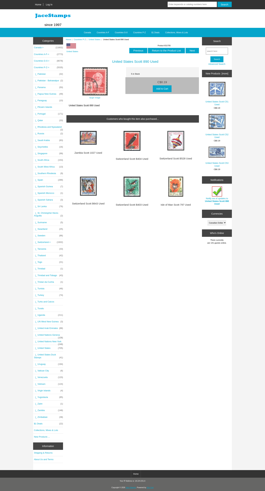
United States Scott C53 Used (217, 157)
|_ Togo (48, 262)
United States (94, 39)
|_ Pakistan (48, 74)
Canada (87, 32)
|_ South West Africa (48, 166)
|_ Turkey (48, 295)
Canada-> (48, 47)
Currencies (217, 213)
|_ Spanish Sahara (48, 200)
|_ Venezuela (48, 377)
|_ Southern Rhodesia (48, 173)
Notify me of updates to (217, 195)
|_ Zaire (48, 403)
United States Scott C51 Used (217, 94)
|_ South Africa (48, 160)
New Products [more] (217, 73)
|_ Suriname (48, 222)
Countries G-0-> (48, 61)
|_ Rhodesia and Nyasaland (48, 128)
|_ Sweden (48, 235)
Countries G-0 (121, 32)
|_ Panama (48, 87)
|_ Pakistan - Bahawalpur (48, 80)
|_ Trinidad (48, 268)
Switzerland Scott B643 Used (88, 203)
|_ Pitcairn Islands (43, 107)
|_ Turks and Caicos (44, 301)
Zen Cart (150, 487)
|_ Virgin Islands (48, 390)
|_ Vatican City (48, 370)
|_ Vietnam (48, 384)
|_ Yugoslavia (48, 397)
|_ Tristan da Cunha (48, 282)
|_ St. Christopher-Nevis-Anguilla (48, 214)
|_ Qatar (48, 120)
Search (217, 41)
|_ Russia (48, 133)
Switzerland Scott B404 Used (132, 159)
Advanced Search (216, 64)
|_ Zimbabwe (48, 417)
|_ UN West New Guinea (48, 321)
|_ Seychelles (48, 147)
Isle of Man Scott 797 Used (176, 204)
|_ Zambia (48, 410)
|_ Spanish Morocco (48, 193)
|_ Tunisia (48, 288)
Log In (49, 4)
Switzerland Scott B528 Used (176, 158)
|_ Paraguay (48, 100)
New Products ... (42, 437)
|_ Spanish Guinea (48, 186)
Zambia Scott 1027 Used (88, 152)
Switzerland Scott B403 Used (132, 204)
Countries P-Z (80, 39)
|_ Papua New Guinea (48, 94)
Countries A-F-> (48, 54)
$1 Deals (155, 32)
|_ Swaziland (48, 229)
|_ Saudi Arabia (48, 140)
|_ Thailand (48, 255)
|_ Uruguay (48, 364)
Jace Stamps (131, 487)
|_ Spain (48, 180)
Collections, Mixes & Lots (176, 32)
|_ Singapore (48, 153)
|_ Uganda (48, 315)
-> (48, 67)
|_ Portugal (48, 114)
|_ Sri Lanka (48, 206)
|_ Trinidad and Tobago (48, 275)
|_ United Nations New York (48, 342)
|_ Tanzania (48, 249)
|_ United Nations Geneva (48, 336)
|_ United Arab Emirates (48, 328)
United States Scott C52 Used (217, 126)
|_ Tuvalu (39, 308)
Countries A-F (103, 32)
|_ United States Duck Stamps (48, 356)
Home (38, 4)
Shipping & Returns (43, 453)
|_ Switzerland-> (48, 242)
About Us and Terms (43, 459)
